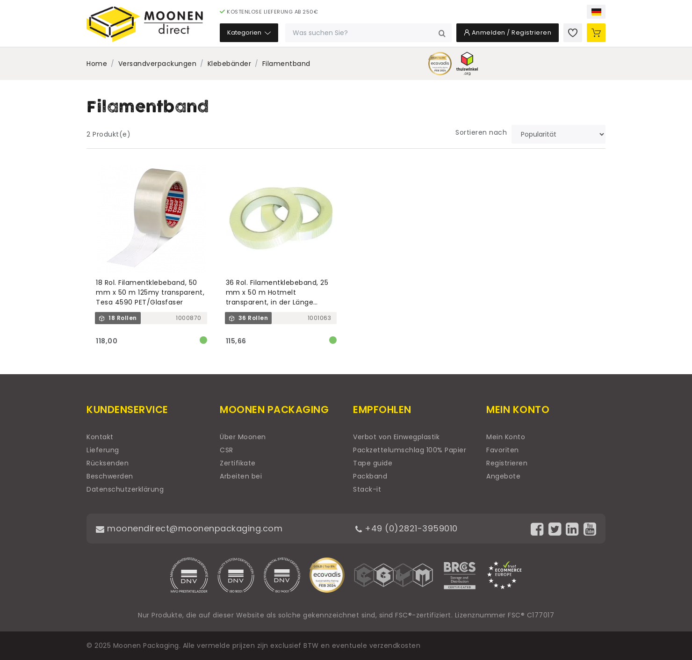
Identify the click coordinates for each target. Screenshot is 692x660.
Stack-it (367, 489)
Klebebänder (230, 63)
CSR (226, 450)
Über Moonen (243, 437)
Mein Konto (505, 437)
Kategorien (249, 32)
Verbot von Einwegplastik (396, 437)
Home (96, 63)
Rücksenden (107, 463)
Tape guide (372, 463)
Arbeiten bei (241, 476)
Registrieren (506, 463)
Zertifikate (238, 463)
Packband (370, 476)
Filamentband (286, 63)
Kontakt (100, 437)
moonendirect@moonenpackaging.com (189, 528)
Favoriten (502, 450)
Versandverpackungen (157, 63)
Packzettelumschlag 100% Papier (409, 450)
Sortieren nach (481, 132)
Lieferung (102, 450)
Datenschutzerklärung (125, 489)
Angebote (503, 476)
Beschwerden (109, 476)
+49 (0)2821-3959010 (406, 528)
